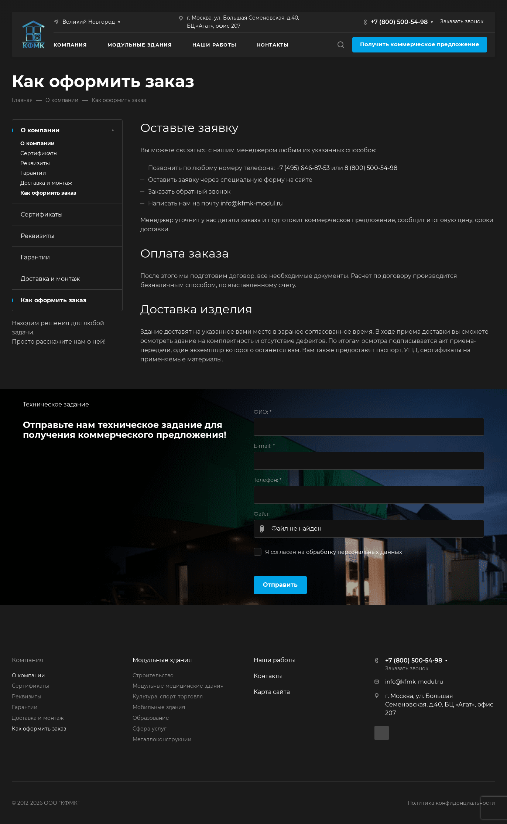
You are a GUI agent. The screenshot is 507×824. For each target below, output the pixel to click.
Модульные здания (162, 660)
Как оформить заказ (48, 193)
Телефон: (267, 480)
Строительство (153, 675)
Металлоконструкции (162, 739)
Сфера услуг (150, 729)
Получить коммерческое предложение (419, 44)
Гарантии (33, 173)
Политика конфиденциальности (451, 803)
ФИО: (262, 412)
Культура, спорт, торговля (168, 696)
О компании (68, 130)
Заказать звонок (461, 21)
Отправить (280, 584)
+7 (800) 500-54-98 (399, 21)
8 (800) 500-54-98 (371, 167)
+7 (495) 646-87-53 (303, 167)
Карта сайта (272, 691)
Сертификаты (39, 153)
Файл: (262, 514)
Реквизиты (35, 163)
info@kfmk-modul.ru (251, 203)
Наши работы (275, 660)
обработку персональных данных (354, 552)
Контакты (268, 676)
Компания (28, 660)
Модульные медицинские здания (178, 686)
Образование (151, 718)
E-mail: (264, 446)
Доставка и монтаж (46, 183)
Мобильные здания (159, 707)
